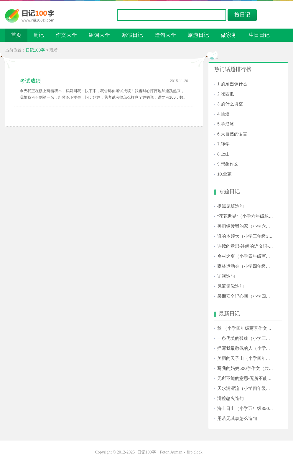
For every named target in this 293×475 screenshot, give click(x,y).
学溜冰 (227, 123)
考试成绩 (30, 81)
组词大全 (99, 35)
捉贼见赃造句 (230, 205)
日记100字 (35, 50)
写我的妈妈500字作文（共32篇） (250, 368)
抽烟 (225, 113)
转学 (225, 143)
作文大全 (66, 35)
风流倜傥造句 (230, 286)
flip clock (195, 452)
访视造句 (226, 276)
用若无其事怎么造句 (237, 418)
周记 (38, 35)
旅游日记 (198, 35)
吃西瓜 (227, 93)
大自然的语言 (234, 133)
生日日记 (259, 35)
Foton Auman (171, 452)
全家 (227, 173)
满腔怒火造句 (230, 398)
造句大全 (165, 35)
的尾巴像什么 (234, 83)
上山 (225, 153)
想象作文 (229, 163)
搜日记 (242, 15)
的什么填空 (232, 103)
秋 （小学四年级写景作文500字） (250, 328)
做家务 (229, 35)
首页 (16, 35)
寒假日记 (132, 35)
